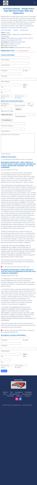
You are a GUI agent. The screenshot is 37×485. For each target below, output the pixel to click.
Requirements (24, 30)
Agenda (16, 30)
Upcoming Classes (27, 394)
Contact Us (28, 396)
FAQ (11, 392)
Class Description (6, 30)
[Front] (5, 3)
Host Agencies (19, 392)
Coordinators (28, 392)
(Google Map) (5, 36)
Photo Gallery (10, 396)
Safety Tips (19, 396)
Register (4, 371)
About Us (5, 392)
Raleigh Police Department (17, 42)
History (5, 394)
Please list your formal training (18, 142)
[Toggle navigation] (34, 2)
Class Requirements (14, 394)
